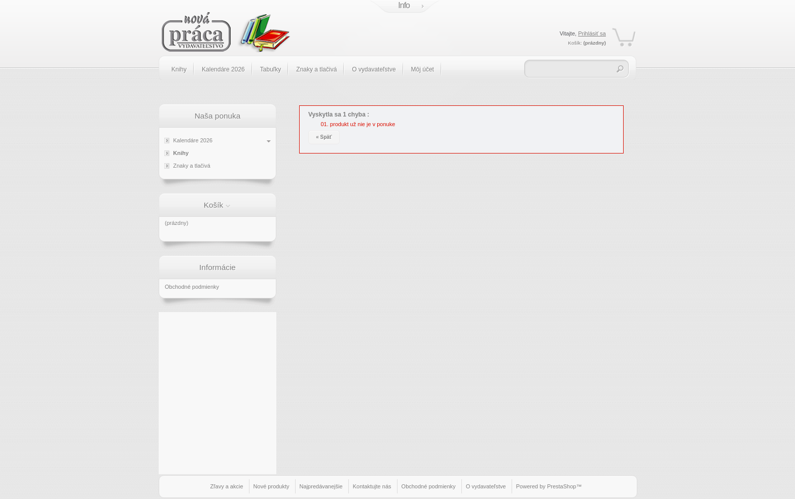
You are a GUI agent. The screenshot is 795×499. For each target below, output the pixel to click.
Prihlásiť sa (592, 33)
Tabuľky (270, 69)
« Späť (324, 137)
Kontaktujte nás (372, 486)
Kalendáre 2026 (223, 69)
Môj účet (422, 69)
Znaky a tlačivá (316, 69)
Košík (214, 205)
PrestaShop (561, 486)
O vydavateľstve (373, 69)
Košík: (575, 43)
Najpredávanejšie (321, 486)
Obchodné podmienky (192, 287)
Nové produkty (272, 486)
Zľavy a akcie (226, 486)
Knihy (179, 69)
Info (404, 5)
